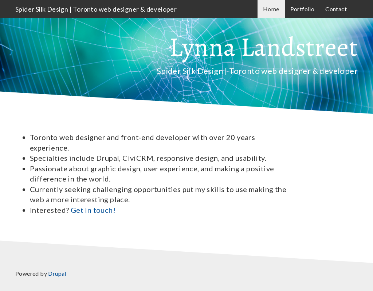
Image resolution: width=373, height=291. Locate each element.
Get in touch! (93, 210)
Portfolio (302, 8)
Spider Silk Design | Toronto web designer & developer (96, 9)
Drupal (57, 273)
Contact (336, 8)
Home (271, 8)
